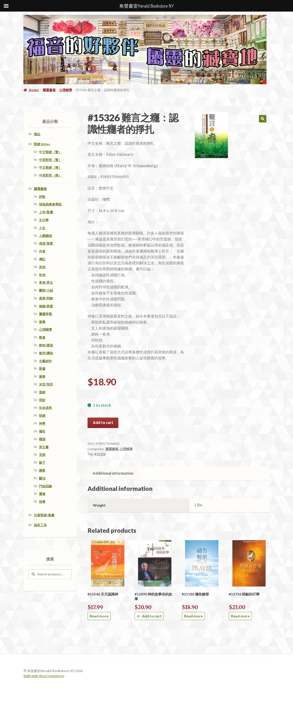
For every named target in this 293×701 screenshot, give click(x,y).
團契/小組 (46, 290)
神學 (42, 423)
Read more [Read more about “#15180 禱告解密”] (193, 616)
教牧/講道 (46, 345)
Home (34, 90)
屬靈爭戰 (45, 314)
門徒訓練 (45, 486)
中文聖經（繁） (50, 152)
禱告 (42, 431)
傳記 (42, 259)
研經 (42, 415)
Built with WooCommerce (43, 676)
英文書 (44, 447)
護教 (42, 470)
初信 (42, 275)
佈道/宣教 (46, 243)
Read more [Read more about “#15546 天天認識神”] (99, 616)
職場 (42, 439)
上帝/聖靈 (46, 212)
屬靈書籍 (49, 90)
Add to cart (103, 422)
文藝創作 (45, 361)
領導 (42, 502)
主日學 (44, 220)
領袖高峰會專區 (50, 204)
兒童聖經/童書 (44, 515)
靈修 (42, 494)
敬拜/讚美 (46, 353)
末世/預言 (46, 384)
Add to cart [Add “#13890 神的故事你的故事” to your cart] (152, 616)
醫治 (42, 478)
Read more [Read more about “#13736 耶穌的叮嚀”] (240, 616)
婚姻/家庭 (46, 306)
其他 (42, 267)
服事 (42, 376)
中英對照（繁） (50, 160)
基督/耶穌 (46, 298)
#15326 (100, 454)
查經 (42, 392)
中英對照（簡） (50, 175)
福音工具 (40, 525)
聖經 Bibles (42, 144)
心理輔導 (65, 90)
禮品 (37, 134)
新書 (42, 369)
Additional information (113, 473)
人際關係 (45, 236)
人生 (42, 228)
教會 (42, 337)
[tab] (113, 473)
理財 (42, 400)
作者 (42, 251)
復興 (42, 322)
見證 (42, 455)
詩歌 (42, 197)
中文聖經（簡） (50, 167)
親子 (42, 462)
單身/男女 (46, 282)
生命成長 (45, 408)
